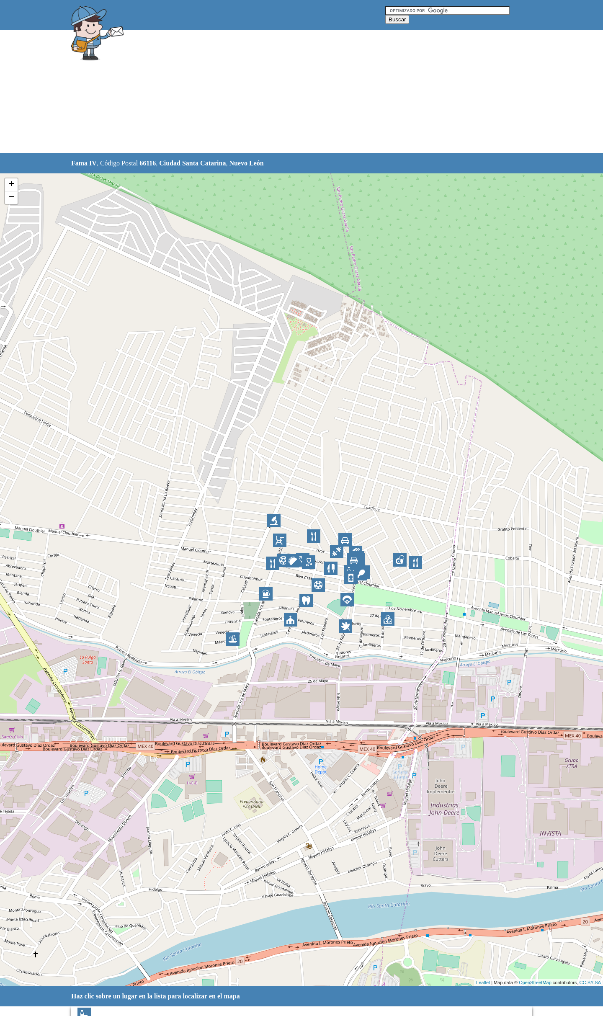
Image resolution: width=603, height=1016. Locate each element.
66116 (147, 163)
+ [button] (11, 184)
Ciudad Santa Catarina (192, 163)
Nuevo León (246, 163)
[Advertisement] (280, 92)
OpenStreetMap (535, 982)
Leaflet (483, 982)
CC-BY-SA (590, 982)
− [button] (11, 197)
